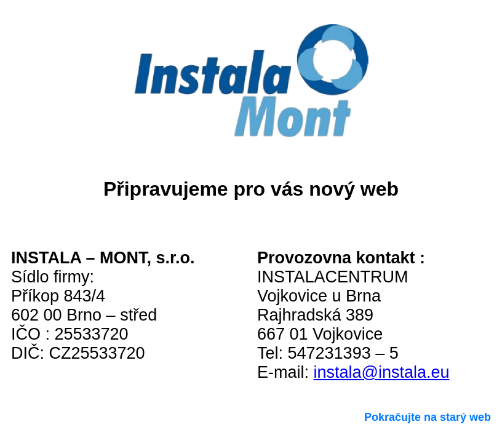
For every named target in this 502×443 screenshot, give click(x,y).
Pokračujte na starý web (427, 417)
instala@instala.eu (382, 372)
